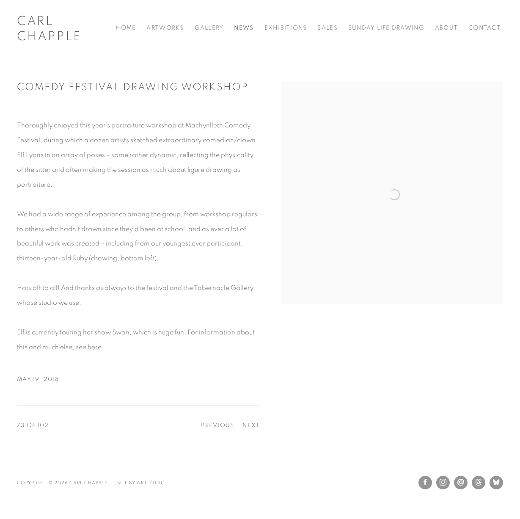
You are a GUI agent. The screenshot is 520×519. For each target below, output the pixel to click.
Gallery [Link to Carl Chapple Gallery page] (209, 28)
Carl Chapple (49, 29)
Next (251, 425)
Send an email (461, 482)
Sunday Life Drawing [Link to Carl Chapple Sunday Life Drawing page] (386, 28)
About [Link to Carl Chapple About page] (446, 28)
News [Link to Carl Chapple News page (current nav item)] (243, 28)
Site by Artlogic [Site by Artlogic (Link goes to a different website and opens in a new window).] (140, 482)
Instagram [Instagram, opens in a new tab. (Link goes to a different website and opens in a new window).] (443, 482)
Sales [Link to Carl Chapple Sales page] (327, 28)
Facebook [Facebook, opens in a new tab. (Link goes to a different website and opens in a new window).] (425, 482)
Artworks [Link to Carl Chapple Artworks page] (165, 28)
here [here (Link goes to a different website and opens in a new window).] (95, 347)
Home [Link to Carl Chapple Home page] (126, 28)
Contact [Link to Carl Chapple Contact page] (484, 28)
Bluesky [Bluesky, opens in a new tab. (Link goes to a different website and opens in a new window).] (496, 482)
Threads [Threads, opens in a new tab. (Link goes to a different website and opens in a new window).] (478, 482)
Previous (217, 425)
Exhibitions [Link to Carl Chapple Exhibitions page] (285, 28)
